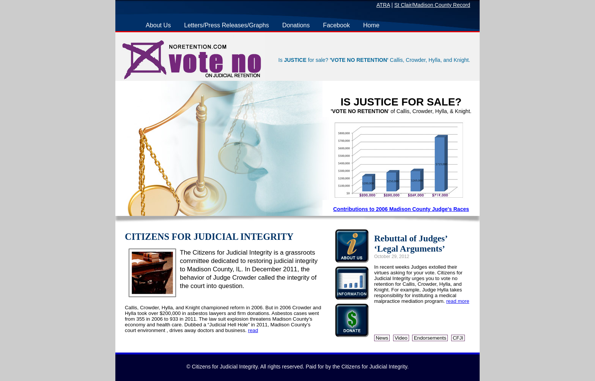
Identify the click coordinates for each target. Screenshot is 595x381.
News (382, 338)
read (253, 330)
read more (457, 301)
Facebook (336, 25)
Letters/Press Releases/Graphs (226, 25)
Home (371, 25)
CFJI (458, 338)
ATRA (383, 5)
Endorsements (430, 338)
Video (401, 338)
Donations (296, 25)
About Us (158, 25)
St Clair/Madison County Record (432, 5)
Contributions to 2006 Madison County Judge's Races (401, 209)
